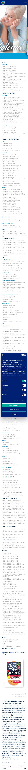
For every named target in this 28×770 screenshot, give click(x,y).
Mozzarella (5, 446)
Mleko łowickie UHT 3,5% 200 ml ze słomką (13, 87)
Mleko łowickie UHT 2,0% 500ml (10, 85)
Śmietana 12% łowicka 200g (9, 130)
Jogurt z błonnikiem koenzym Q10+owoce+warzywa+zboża (10, 198)
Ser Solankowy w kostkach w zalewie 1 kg (14, 623)
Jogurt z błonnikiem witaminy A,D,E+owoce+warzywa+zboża (10, 203)
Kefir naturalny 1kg (7, 143)
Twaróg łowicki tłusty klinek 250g (13, 240)
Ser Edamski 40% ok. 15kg (9, 471)
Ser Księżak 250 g (7, 345)
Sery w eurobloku (6, 467)
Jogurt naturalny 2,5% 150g (9, 206)
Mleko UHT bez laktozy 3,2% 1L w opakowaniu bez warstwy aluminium (14, 74)
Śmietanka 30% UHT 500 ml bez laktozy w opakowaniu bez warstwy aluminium (12, 113)
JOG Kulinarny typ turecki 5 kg (12, 621)
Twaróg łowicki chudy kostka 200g (13, 250)
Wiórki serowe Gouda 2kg (9, 479)
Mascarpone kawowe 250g (9, 305)
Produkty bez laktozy (9, 498)
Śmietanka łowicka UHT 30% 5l (11, 572)
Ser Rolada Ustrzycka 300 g (9, 434)
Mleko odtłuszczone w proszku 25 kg (14, 542)
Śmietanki (4, 95)
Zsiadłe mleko (6, 217)
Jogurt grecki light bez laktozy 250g (11, 211)
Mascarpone (5, 303)
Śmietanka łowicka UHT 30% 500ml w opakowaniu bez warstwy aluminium (14, 106)
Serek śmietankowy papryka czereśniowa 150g (13, 261)
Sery (3, 323)
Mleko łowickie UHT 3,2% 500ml (10, 83)
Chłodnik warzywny (7, 223)
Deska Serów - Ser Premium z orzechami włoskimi (14, 328)
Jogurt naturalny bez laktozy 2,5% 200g (12, 207)
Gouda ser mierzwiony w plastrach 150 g (12, 350)
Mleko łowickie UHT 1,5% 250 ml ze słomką (13, 89)
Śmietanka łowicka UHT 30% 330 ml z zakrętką (13, 109)
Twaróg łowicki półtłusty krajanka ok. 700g (14, 254)
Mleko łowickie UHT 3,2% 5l (10, 555)
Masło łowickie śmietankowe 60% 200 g (14, 233)
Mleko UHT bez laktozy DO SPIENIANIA (12, 79)
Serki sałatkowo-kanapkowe (10, 294)
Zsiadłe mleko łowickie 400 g (9, 219)
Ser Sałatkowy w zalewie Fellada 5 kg (14, 625)
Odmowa (14, 414)
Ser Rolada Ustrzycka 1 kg (9, 436)
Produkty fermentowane (10, 139)
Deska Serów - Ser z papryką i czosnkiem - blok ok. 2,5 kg (14, 341)
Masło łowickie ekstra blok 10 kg (13, 608)
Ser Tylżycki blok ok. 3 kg (8, 427)
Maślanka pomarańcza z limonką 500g (11, 166)
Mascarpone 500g (7, 319)
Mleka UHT (5, 64)
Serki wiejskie (5, 272)
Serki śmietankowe (7, 259)
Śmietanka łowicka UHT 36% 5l (11, 571)
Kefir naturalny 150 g (7, 148)
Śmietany (4, 125)
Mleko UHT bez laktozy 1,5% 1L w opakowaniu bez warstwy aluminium (14, 77)
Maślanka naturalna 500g (8, 177)
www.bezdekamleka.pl (13, 759)
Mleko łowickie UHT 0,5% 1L (9, 72)
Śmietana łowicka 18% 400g (9, 128)
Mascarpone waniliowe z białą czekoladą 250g (13, 312)
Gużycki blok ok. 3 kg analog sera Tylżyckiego (13, 495)
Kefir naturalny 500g (7, 145)
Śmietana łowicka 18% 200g (9, 127)
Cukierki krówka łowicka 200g (12, 646)
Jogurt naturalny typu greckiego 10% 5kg (12, 213)
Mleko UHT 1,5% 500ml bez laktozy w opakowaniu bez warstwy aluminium (14, 81)
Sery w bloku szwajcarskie (9, 419)
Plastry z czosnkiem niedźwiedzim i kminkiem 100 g (13, 535)
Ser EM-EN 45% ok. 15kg (8, 469)
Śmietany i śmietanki (8, 93)
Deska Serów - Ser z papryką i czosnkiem (12, 331)
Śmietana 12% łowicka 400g (9, 132)
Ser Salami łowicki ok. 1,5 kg (9, 428)
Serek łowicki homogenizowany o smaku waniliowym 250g (12, 285)
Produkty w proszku (9, 540)
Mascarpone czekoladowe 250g (10, 314)
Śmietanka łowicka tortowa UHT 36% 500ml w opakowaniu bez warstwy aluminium (13, 103)
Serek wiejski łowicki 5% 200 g (10, 274)
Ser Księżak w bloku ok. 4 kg (9, 346)
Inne (3, 644)
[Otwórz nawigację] (26, 2)
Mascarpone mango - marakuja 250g (11, 309)
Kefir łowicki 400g (7, 147)
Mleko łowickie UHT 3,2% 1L (9, 66)
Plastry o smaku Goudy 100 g (11, 537)
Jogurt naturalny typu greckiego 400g (11, 209)
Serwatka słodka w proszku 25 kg (13, 545)
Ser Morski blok (6, 442)
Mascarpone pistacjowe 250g (9, 307)
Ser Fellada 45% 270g (8, 297)
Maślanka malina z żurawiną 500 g (10, 158)
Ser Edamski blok (7, 583)
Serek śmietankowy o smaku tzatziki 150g (12, 263)
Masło (4, 229)
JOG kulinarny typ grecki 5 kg (11, 617)
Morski (4, 440)
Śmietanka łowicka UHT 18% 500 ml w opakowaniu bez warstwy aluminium (11, 115)
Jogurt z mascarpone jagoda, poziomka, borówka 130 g (14, 195)
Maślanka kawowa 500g (8, 172)
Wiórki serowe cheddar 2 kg (9, 463)
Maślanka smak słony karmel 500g (10, 170)
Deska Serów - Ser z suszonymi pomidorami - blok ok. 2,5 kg (14, 338)
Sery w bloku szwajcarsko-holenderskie (13, 425)
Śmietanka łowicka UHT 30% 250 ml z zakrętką (13, 110)
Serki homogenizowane (8, 280)
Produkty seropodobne (10, 490)
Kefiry (3, 141)
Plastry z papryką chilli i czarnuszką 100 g (14, 529)
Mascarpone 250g (7, 317)
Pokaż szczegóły (18, 400)
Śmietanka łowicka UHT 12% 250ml (11, 121)
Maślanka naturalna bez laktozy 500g (11, 183)
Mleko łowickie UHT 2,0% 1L (9, 68)
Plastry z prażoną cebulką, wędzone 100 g (13, 532)
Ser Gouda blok (7, 581)
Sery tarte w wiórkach (8, 477)
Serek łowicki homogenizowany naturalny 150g (13, 287)
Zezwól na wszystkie (14, 405)
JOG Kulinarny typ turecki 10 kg (12, 619)
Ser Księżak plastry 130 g (8, 348)
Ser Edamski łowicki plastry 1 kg (12, 599)
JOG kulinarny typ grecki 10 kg (12, 615)
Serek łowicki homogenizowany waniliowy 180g (14, 282)
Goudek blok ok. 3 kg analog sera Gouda (12, 493)
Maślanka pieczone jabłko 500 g (10, 154)
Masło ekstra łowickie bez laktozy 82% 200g (14, 235)
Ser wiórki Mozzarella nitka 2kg (10, 452)
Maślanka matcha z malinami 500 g (10, 156)
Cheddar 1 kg (6, 460)
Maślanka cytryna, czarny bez (9, 160)
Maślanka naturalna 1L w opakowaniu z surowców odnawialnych (14, 179)
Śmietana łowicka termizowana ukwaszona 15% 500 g (14, 134)
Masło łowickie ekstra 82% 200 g (12, 231)
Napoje (4, 637)
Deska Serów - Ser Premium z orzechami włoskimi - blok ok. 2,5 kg (14, 335)
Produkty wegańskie (9, 526)
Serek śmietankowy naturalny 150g (11, 267)
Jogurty (4, 187)
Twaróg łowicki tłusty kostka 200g (13, 246)
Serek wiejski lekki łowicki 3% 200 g (11, 276)
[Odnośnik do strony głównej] (3, 3)
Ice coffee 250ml (7, 641)
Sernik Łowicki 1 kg (8, 252)
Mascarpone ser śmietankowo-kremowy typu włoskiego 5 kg (12, 610)
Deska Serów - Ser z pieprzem (9, 333)
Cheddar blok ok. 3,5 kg (8, 461)
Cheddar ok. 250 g (7, 458)
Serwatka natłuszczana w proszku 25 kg (12, 90)
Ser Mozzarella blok (7, 448)
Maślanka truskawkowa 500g (9, 175)
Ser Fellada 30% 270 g (8, 299)
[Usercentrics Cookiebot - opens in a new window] (20, 355)
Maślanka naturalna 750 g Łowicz (10, 181)
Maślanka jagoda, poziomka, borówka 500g (12, 165)
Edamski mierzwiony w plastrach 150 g (11, 352)
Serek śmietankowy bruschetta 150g (11, 265)
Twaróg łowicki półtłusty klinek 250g (14, 242)
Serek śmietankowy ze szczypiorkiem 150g (12, 268)
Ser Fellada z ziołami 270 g (9, 296)
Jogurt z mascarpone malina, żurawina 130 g (13, 193)
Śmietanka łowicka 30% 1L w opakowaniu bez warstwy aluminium (13, 101)
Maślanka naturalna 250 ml (9, 161)
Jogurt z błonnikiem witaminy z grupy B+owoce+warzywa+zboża (11, 201)
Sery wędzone (6, 432)
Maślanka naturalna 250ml (9, 163)
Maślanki (4, 152)
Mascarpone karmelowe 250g (9, 316)
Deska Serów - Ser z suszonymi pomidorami (13, 329)
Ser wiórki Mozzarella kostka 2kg (10, 450)
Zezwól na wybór (13, 409)
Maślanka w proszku (9, 544)
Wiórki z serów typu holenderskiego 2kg (12, 484)
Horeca (4, 551)
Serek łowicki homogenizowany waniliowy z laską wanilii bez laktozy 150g (14, 289)
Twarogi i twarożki (8, 238)
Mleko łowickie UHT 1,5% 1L (9, 70)
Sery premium (6, 326)
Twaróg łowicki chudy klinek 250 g (13, 244)
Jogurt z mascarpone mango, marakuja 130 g (13, 191)
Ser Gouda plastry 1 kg (9, 598)
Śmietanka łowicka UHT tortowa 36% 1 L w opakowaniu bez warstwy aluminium (13, 98)
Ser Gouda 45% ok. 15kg (8, 472)
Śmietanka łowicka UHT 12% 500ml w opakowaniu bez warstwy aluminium (14, 118)
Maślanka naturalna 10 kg (8, 173)
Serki (3, 257)
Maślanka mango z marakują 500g (10, 168)
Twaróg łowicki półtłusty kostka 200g (13, 248)
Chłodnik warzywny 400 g (9, 225)
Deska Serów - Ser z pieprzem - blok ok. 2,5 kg (13, 343)
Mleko (4, 62)
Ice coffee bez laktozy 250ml (11, 639)
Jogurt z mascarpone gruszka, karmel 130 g (12, 189)
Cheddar (4, 456)
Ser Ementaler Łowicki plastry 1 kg (13, 601)
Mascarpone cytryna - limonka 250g (11, 310)
